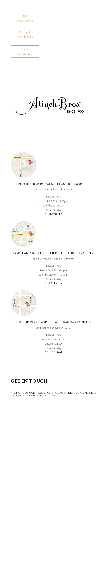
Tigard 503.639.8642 (25, 18)
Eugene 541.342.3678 (24, 51)
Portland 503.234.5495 (25, 34)
